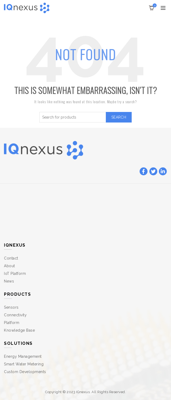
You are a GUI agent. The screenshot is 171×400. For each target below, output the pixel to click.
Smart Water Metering (24, 364)
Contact (11, 258)
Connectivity (15, 315)
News (9, 281)
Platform (11, 323)
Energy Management (23, 356)
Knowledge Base (19, 330)
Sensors (11, 307)
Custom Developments (25, 372)
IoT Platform (15, 273)
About (9, 266)
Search (118, 117)
